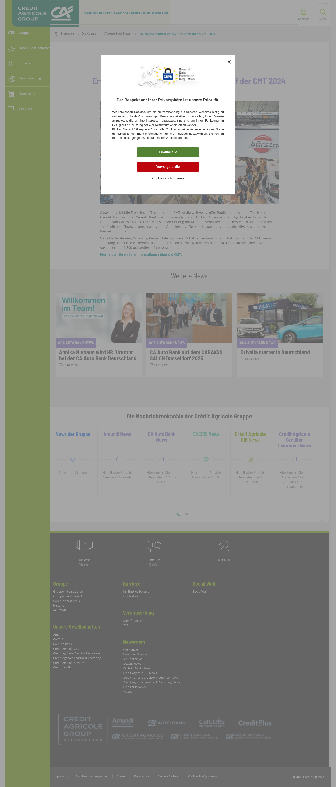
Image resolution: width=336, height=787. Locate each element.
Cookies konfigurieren (168, 178)
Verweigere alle (168, 167)
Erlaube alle (168, 152)
